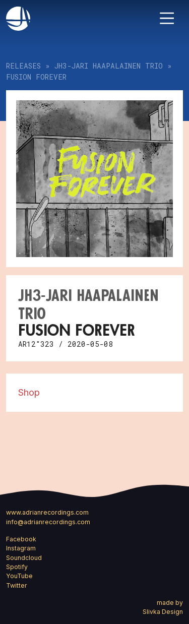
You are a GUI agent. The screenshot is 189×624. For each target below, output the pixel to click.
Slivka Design (163, 611)
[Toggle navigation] (167, 18)
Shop (29, 392)
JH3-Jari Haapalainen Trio (108, 66)
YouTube (19, 576)
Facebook (21, 539)
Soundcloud (24, 557)
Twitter (16, 585)
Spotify (17, 567)
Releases (23, 66)
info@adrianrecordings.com (48, 522)
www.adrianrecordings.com (47, 512)
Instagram (21, 548)
